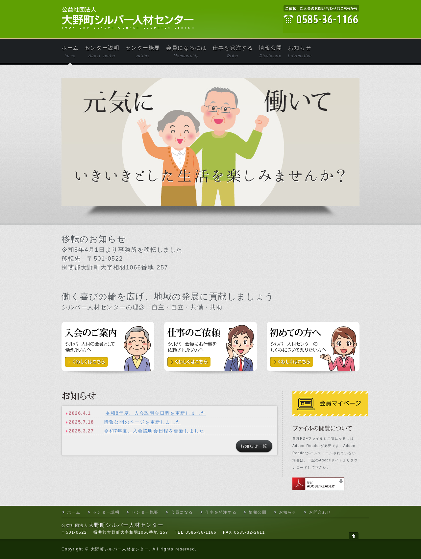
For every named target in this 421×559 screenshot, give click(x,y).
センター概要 (142, 51)
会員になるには (186, 51)
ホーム (70, 51)
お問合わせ (320, 512)
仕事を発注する (232, 51)
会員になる (182, 512)
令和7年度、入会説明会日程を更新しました (154, 430)
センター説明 (102, 51)
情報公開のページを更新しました (142, 422)
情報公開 (270, 51)
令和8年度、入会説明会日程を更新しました (156, 413)
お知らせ (300, 51)
